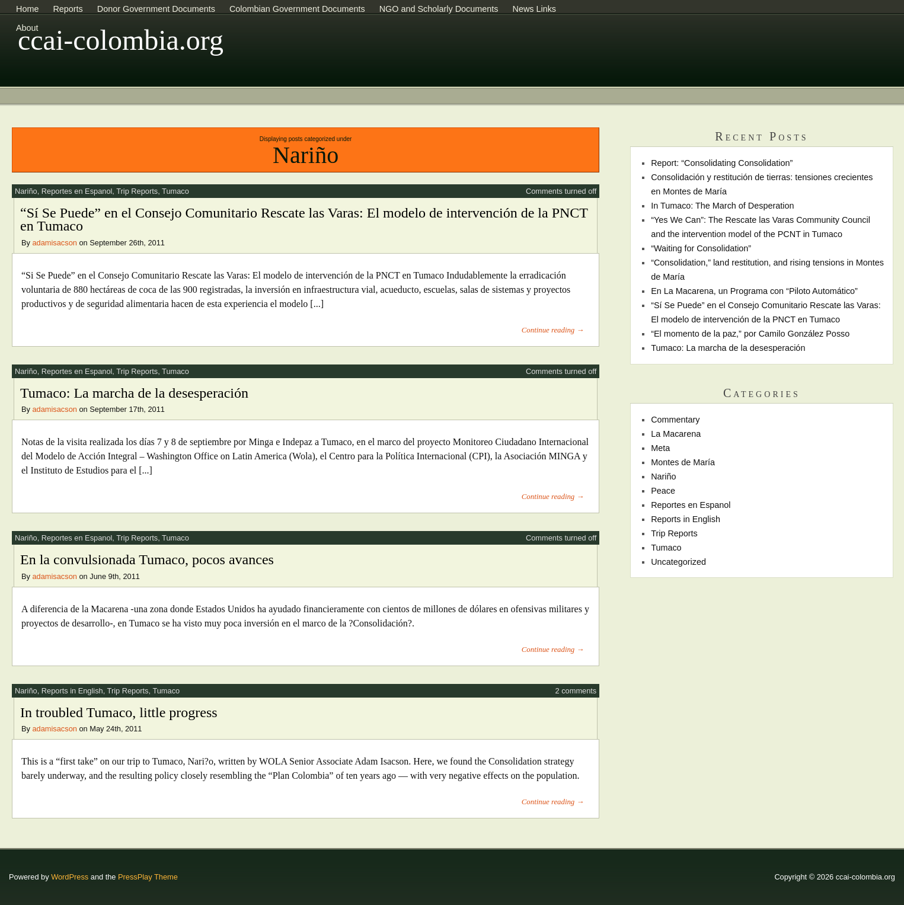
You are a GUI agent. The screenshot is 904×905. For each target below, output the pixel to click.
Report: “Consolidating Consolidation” (722, 163)
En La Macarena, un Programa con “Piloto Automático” (754, 291)
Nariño (26, 191)
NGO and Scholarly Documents (439, 9)
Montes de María (683, 462)
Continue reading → (553, 330)
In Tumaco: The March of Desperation (722, 205)
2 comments (576, 690)
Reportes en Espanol (77, 191)
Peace (663, 490)
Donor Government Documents (156, 9)
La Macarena (676, 434)
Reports (67, 9)
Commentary (675, 419)
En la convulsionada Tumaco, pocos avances (147, 559)
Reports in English (72, 690)
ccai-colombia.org (120, 40)
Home (27, 9)
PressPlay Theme (148, 876)
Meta (660, 448)
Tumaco (175, 191)
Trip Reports (137, 191)
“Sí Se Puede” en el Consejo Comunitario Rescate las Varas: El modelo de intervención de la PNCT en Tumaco (304, 219)
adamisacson (55, 242)
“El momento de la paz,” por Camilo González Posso (750, 333)
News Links (534, 9)
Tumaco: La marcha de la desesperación (134, 393)
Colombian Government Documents (297, 9)
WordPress (69, 876)
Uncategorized (678, 562)
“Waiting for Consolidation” (701, 248)
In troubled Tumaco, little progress (119, 712)
